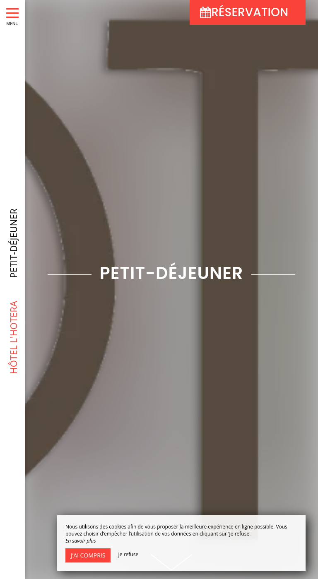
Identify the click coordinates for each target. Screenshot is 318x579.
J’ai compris (88, 555)
